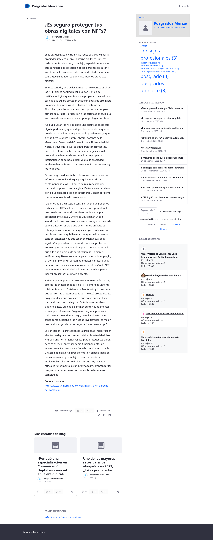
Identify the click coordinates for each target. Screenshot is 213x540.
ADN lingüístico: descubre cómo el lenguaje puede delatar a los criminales (162, 197)
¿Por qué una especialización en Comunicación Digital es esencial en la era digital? (52, 466)
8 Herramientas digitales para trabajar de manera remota (162, 177)
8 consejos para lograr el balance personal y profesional (162, 167)
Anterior (163, 224)
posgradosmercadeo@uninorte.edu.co (171, 27)
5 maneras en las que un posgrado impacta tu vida (162, 157)
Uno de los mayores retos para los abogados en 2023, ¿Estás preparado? (99, 464)
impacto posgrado (149, 71)
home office (172, 68)
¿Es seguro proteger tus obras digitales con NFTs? (162, 118)
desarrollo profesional (151, 65)
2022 (144, 45)
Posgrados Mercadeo (62, 36)
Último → (163, 229)
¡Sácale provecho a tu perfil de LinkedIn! (162, 108)
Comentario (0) (63, 410)
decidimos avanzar (150, 62)
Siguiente (176, 224)
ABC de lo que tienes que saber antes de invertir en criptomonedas (162, 187)
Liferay (42, 532)
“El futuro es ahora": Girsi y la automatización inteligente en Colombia (162, 137)
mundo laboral (169, 71)
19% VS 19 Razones (151, 147)
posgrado (154, 76)
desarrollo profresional (152, 68)
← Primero (150, 224)
